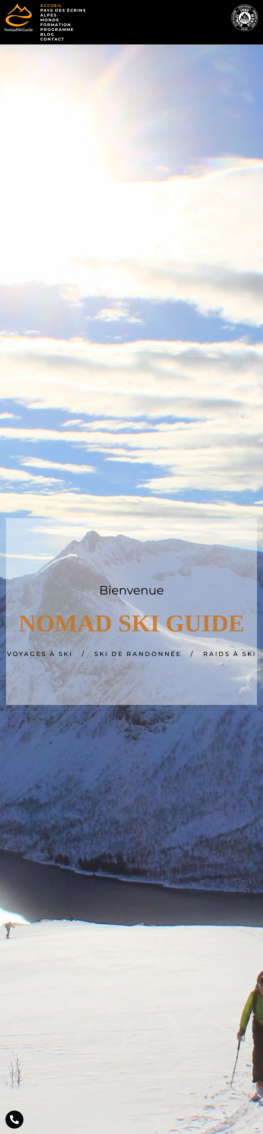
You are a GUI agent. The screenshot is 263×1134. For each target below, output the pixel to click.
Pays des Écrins (63, 10)
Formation (55, 24)
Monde (50, 19)
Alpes (48, 15)
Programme (57, 29)
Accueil (51, 5)
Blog (47, 34)
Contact (52, 39)
